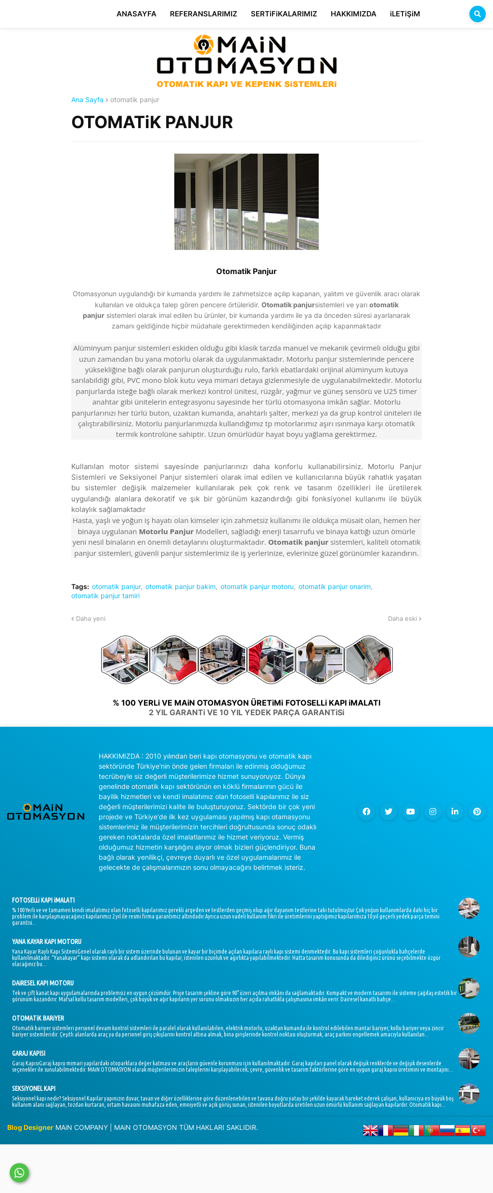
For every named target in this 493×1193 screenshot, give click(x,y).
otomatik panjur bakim (180, 586)
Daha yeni (90, 618)
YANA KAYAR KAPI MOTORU (46, 941)
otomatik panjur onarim (334, 586)
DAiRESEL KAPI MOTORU (43, 983)
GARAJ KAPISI (28, 1053)
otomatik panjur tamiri (105, 595)
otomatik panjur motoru (257, 586)
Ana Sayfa (87, 99)
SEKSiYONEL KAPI (33, 1088)
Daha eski (402, 618)
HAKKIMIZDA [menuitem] (353, 13)
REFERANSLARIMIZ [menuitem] (203, 13)
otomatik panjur (134, 99)
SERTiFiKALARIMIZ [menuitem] (284, 13)
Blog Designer (30, 1127)
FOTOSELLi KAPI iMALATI (43, 900)
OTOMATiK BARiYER (38, 1018)
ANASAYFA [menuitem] (136, 13)
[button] (477, 14)
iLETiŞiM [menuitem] (405, 13)
